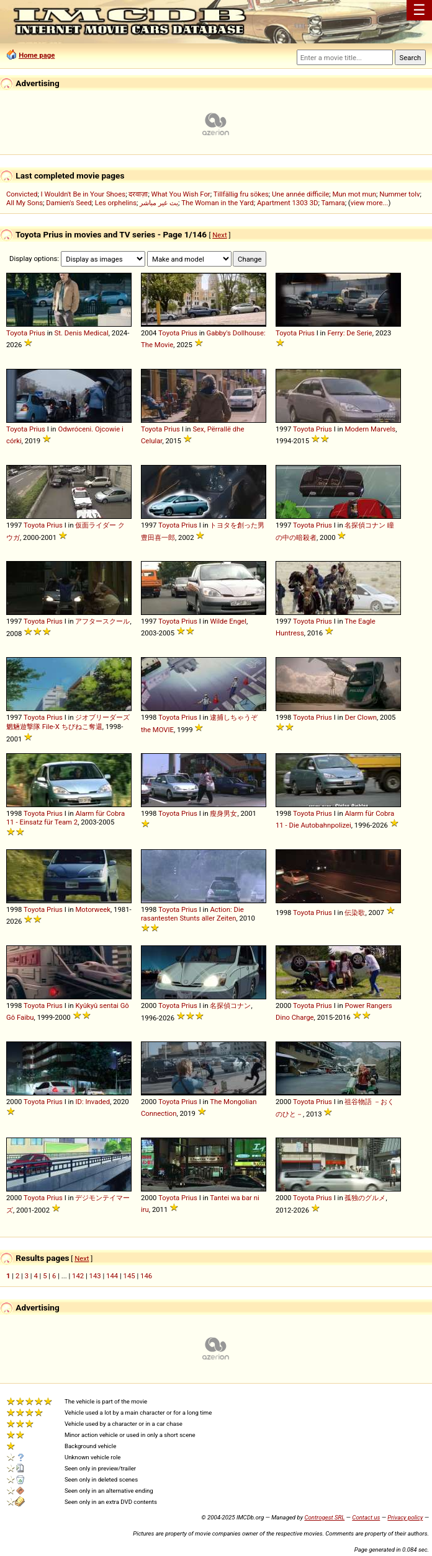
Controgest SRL (324, 1517)
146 (146, 1275)
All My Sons (24, 202)
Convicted (21, 194)
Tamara (332, 202)
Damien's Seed (68, 202)
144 (112, 1275)
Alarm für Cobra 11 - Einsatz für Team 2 (65, 817)
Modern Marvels (369, 429)
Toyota (16, 333)
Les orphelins (116, 202)
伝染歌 (354, 912)
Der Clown (360, 717)
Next (219, 235)
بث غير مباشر (159, 202)
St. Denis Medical (82, 333)
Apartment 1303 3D (287, 202)
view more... (370, 202)
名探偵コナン (230, 1005)
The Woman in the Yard (217, 202)
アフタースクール (102, 621)
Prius (37, 333)
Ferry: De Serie (349, 333)
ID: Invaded (92, 1101)
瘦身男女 (223, 813)
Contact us (366, 1517)
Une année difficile (300, 194)
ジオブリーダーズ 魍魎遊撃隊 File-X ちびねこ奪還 (68, 722)
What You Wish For (180, 194)
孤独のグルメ (364, 1197)
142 (78, 1275)
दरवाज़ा (138, 194)
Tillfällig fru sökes (241, 194)
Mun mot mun (354, 194)
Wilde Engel (228, 621)
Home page (37, 55)
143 (95, 1275)
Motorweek (92, 909)
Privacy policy (405, 1517)
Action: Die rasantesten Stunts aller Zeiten (192, 913)
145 (129, 1275)
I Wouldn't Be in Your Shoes (83, 194)
